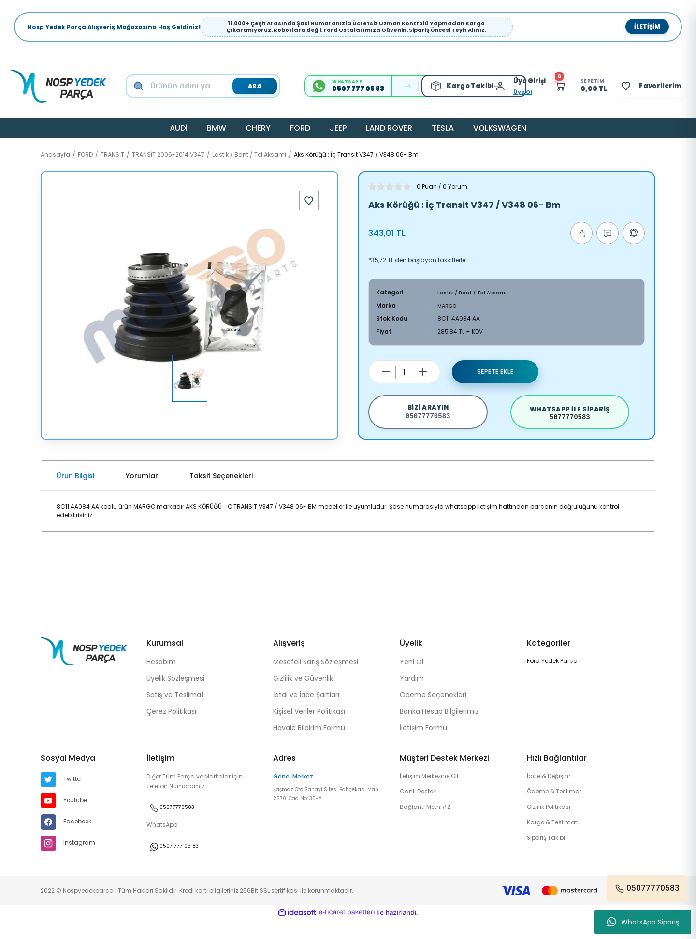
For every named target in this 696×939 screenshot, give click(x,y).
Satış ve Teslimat (175, 713)
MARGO (448, 305)
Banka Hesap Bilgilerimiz (439, 729)
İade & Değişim (552, 795)
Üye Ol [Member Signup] (503, 92)
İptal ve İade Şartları (306, 713)
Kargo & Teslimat (556, 844)
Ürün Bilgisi (75, 494)
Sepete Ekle (495, 371)
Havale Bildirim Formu (309, 745)
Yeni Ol (411, 680)
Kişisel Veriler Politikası (309, 729)
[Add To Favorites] (309, 200)
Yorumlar (142, 494)
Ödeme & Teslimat (559, 811)
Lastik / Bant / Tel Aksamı (475, 292)
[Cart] (567, 86)
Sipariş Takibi (548, 861)
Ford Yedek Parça (552, 679)
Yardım (412, 696)
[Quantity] (404, 372)
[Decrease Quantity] (385, 371)
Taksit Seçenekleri (221, 494)
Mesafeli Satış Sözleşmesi (315, 680)
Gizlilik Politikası (551, 828)
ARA (248, 85)
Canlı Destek (421, 811)
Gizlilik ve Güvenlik (303, 696)
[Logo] (58, 86)
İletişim (647, 26)
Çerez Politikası (171, 729)
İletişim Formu (423, 745)
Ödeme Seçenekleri (433, 713)
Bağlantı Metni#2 (429, 828)
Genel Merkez (293, 794)
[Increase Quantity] (423, 372)
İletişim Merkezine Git (435, 795)
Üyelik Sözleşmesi (175, 696)
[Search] (212, 86)
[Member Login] (484, 86)
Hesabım (161, 680)
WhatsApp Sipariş (643, 922)
